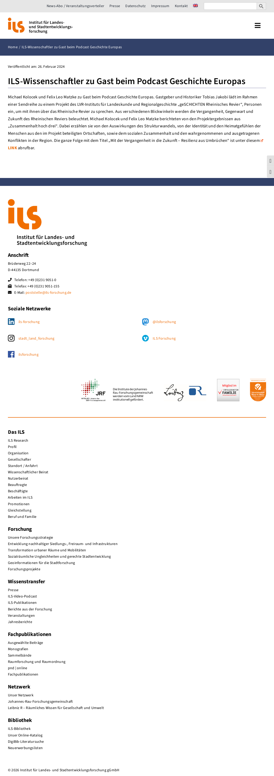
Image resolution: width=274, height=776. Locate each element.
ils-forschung (29, 322)
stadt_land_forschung (36, 338)
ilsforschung (28, 354)
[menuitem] (195, 6)
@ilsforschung (164, 322)
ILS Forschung (164, 338)
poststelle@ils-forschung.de (48, 292)
